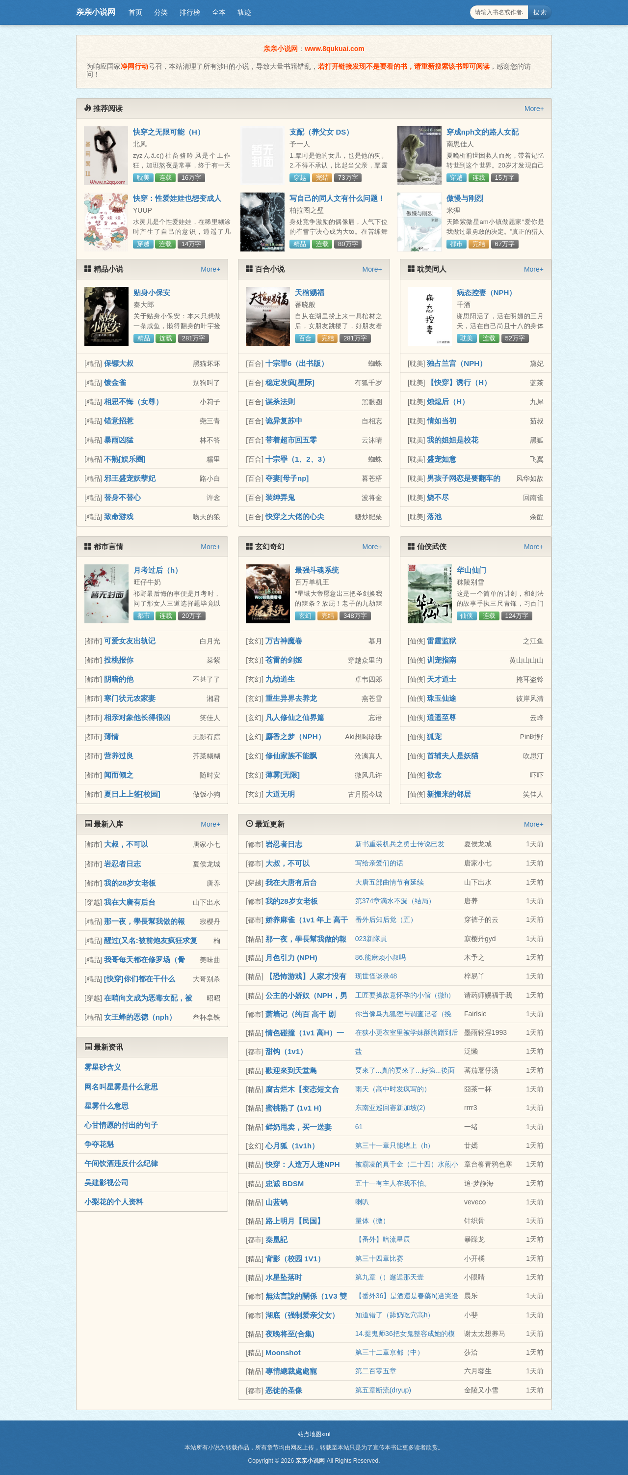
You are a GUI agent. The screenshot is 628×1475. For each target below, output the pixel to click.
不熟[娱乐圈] (125, 459)
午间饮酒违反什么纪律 (121, 1163)
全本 (219, 12)
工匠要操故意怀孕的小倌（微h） (405, 995)
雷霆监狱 (441, 641)
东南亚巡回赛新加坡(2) (390, 1108)
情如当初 (441, 421)
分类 (161, 12)
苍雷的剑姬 (283, 660)
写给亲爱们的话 (379, 863)
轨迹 (244, 12)
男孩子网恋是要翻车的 (463, 478)
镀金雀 (115, 382)
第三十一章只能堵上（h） (395, 1145)
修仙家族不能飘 (291, 755)
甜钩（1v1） (286, 1051)
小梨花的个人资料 (113, 1201)
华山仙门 (471, 570)
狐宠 (434, 736)
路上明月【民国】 (294, 1221)
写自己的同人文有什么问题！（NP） (337, 202)
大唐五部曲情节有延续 (389, 882)
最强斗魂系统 (317, 570)
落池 (434, 516)
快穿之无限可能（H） (169, 132)
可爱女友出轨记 (130, 641)
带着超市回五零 (291, 440)
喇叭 (362, 1202)
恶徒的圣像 (283, 1390)
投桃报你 (118, 660)
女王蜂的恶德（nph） (140, 1017)
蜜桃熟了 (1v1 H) (293, 1108)
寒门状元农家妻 (130, 698)
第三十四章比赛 (379, 1258)
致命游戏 (118, 516)
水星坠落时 (283, 1277)
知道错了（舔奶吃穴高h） (395, 1315)
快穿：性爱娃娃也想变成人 (177, 198)
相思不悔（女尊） (133, 401)
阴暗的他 (118, 679)
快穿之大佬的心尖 (294, 516)
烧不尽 (438, 497)
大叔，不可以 (126, 844)
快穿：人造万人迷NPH (302, 1164)
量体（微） (372, 1221)
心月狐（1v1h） (292, 1145)
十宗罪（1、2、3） (297, 459)
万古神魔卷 (283, 641)
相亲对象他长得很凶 (137, 717)
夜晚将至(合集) (289, 1334)
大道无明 (280, 794)
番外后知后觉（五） (386, 919)
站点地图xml (314, 1434)
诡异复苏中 (283, 421)
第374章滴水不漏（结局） (395, 901)
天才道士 (441, 679)
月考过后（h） (157, 570)
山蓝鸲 (276, 1202)
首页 (135, 12)
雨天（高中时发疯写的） (393, 1089)
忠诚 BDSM (284, 1183)
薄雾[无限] (282, 775)
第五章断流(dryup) (383, 1390)
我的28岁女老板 (130, 883)
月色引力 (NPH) (291, 957)
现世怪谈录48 (376, 976)
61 (359, 1127)
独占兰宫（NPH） (457, 363)
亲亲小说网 (95, 12)
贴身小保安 (151, 292)
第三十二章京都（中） (389, 1352)
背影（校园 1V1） (295, 1258)
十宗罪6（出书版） (296, 363)
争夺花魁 (99, 1144)
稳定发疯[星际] (289, 382)
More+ (534, 108)
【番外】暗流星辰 (382, 1239)
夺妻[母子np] (287, 478)
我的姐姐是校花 (452, 440)
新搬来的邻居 (449, 794)
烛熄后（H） (448, 401)
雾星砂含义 (102, 1067)
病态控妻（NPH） (487, 292)
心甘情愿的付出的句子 (121, 1125)
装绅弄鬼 (280, 497)
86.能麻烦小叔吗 (380, 957)
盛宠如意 (441, 459)
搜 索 (540, 12)
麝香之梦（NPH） (295, 736)
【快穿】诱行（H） (459, 382)
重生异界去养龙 (291, 698)
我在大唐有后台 (130, 902)
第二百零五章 (375, 1371)
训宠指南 (441, 660)
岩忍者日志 (122, 864)
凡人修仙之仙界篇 (294, 717)
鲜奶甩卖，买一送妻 (298, 1127)
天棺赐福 (309, 292)
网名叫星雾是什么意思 (121, 1087)
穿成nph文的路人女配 (482, 132)
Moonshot (283, 1352)
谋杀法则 (280, 401)
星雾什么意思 (106, 1106)
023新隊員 (371, 939)
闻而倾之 (118, 775)
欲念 (434, 775)
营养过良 (118, 755)
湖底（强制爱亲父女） (302, 1315)
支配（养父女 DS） (321, 132)
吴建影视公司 (106, 1182)
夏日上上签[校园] (132, 794)
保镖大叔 (118, 363)
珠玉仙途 (441, 698)
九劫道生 (280, 679)
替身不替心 (122, 497)
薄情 (111, 736)
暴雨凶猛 (118, 440)
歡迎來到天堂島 (291, 1070)
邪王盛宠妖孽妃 (130, 478)
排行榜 (190, 12)
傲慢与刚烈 (464, 198)
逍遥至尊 (441, 717)
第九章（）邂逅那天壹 (389, 1277)
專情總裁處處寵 (291, 1371)
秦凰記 (276, 1239)
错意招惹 (118, 421)
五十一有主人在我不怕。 (393, 1183)
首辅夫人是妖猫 (452, 755)
